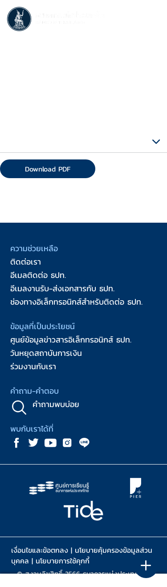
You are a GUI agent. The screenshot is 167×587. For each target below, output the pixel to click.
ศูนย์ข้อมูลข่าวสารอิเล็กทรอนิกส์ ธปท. (70, 340)
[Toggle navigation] (151, 20)
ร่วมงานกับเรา (33, 366)
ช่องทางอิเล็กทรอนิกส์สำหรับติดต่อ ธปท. (76, 302)
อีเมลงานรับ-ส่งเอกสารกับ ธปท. (62, 288)
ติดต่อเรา (25, 262)
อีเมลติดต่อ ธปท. (38, 275)
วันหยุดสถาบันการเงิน (46, 353)
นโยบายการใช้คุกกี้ (63, 560)
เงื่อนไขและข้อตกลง (39, 550)
